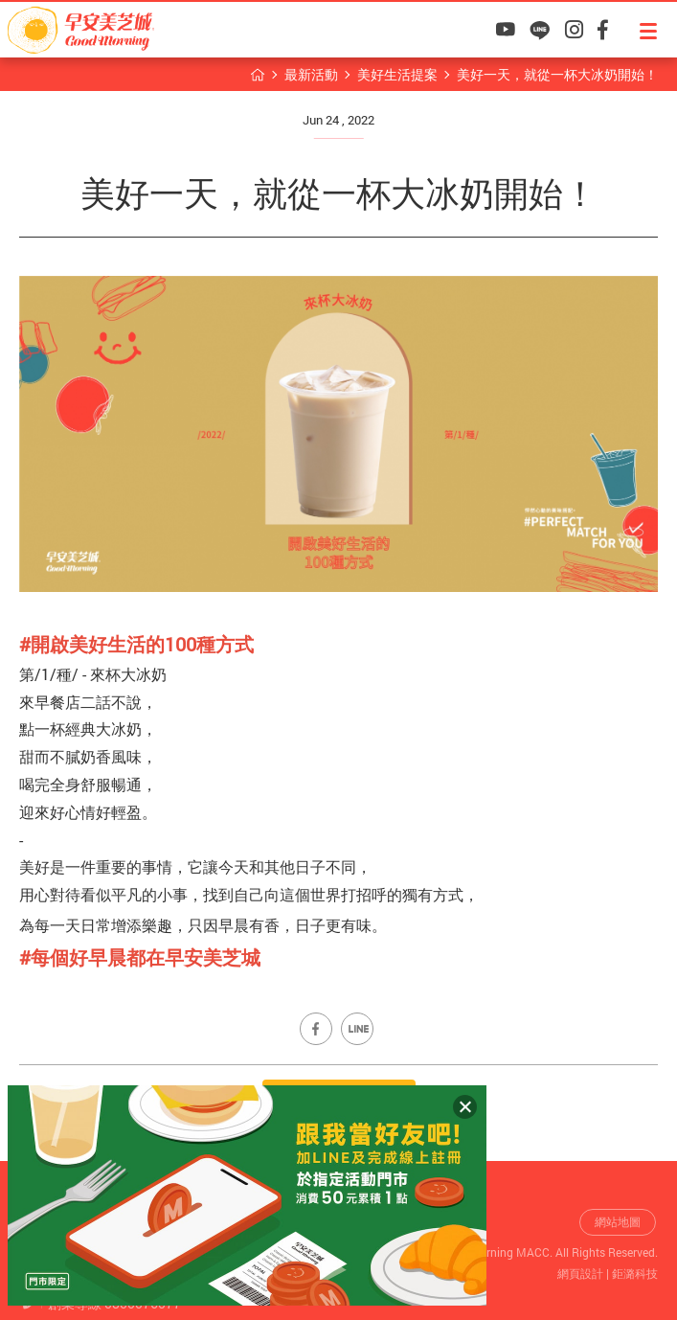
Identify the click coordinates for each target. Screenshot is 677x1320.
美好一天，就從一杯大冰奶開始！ (557, 74)
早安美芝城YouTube (505, 29)
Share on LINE (357, 1029)
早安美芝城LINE (539, 29)
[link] (139, 956)
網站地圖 (618, 1221)
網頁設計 (580, 1273)
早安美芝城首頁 (257, 74)
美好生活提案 (397, 74)
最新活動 (311, 74)
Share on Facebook (316, 1029)
